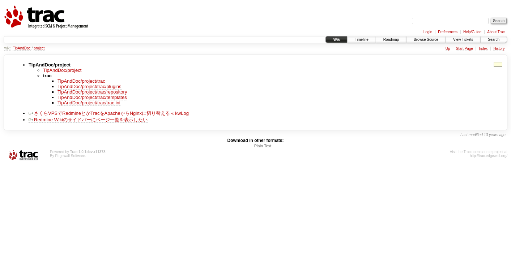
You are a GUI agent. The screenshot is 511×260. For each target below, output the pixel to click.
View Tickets (463, 40)
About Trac (495, 32)
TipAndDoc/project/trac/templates (92, 97)
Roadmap (391, 40)
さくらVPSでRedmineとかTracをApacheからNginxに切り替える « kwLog (109, 113)
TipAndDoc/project (62, 70)
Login (427, 32)
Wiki (336, 40)
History (498, 49)
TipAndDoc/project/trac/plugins (90, 86)
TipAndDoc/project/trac (81, 81)
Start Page (464, 49)
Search (493, 40)
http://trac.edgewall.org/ (488, 156)
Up (448, 49)
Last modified (471, 135)
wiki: (7, 48)
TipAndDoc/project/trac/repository (92, 92)
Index (483, 49)
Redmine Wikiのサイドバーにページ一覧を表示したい (88, 119)
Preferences (447, 32)
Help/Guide (472, 32)
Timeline (361, 40)
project (39, 48)
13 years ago (495, 135)
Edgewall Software (70, 156)
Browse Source (426, 40)
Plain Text (263, 146)
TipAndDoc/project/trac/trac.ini (89, 102)
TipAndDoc (21, 48)
